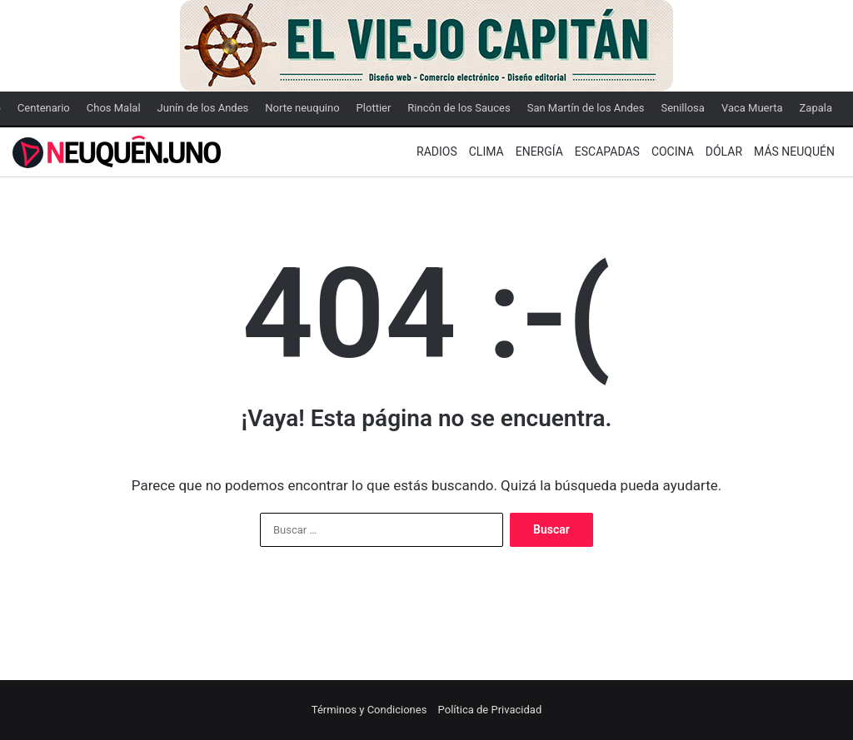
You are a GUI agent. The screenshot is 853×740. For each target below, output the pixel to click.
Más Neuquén (794, 151)
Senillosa (682, 108)
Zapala (816, 108)
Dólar (724, 151)
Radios (437, 151)
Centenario (43, 108)
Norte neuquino (302, 108)
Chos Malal (114, 108)
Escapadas (607, 151)
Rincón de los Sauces (458, 108)
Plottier (374, 108)
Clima (486, 151)
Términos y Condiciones (369, 709)
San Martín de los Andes (586, 108)
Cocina (672, 151)
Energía (539, 151)
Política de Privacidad (490, 709)
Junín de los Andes (203, 108)
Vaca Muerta (752, 108)
